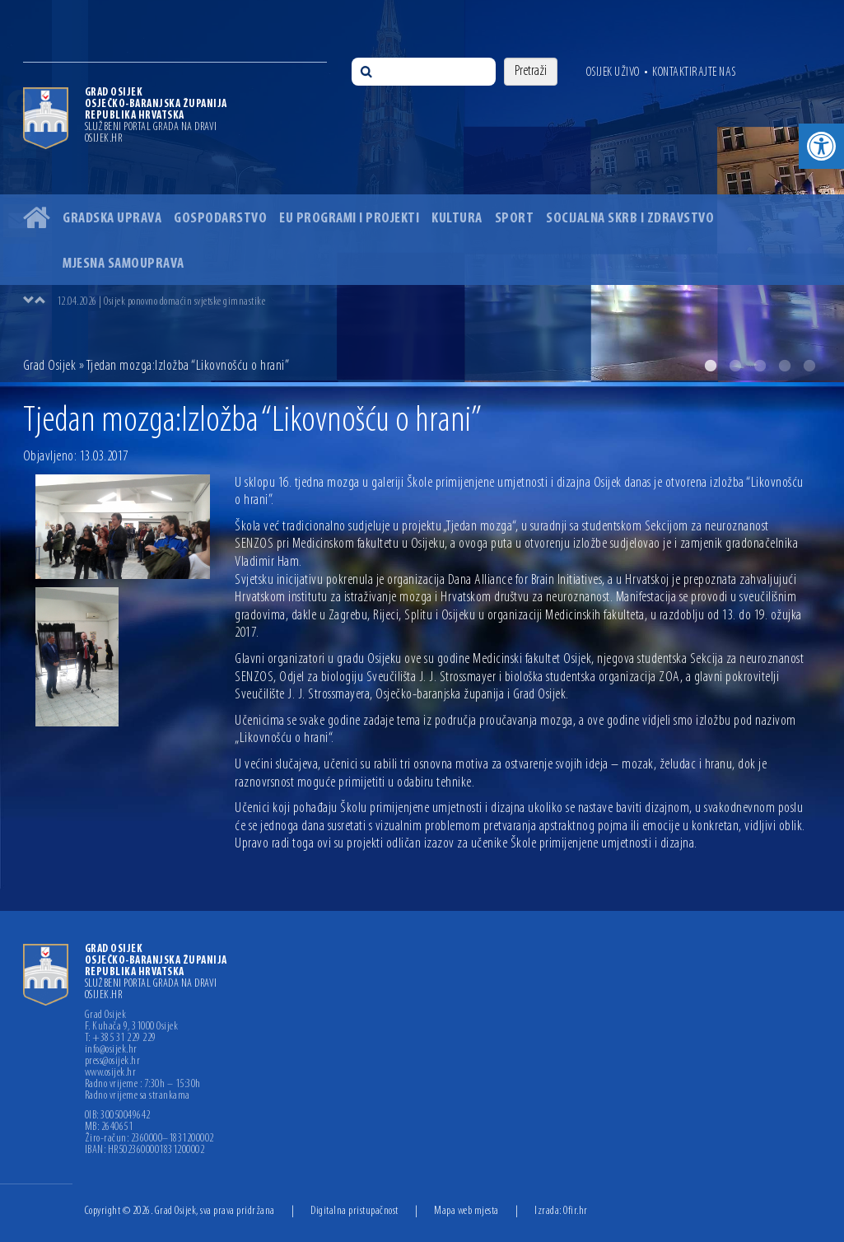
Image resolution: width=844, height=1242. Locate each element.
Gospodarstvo (220, 218)
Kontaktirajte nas (694, 72)
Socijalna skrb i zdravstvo (630, 218)
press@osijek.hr (113, 1061)
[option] (422, 191)
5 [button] (809, 365)
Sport (514, 218)
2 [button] (735, 365)
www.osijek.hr (111, 1073)
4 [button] (784, 365)
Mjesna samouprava (123, 264)
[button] (821, 146)
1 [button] (710, 365)
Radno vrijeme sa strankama (137, 1096)
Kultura (457, 218)
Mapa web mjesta (466, 1211)
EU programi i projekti (349, 218)
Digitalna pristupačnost (354, 1211)
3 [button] (760, 365)
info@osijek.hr (111, 1050)
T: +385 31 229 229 (120, 1038)
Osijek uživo (613, 72)
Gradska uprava (112, 218)
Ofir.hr (575, 1211)
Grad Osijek (50, 366)
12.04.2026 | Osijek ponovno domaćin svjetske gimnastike (161, 302)
